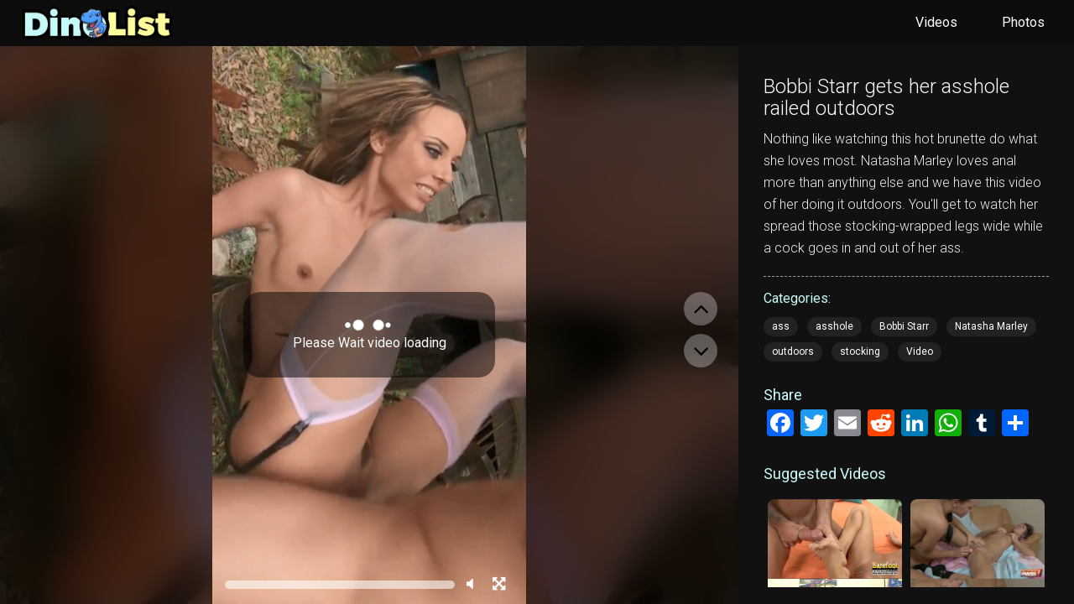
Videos (936, 22)
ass (781, 326)
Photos (1023, 22)
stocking (860, 351)
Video (919, 351)
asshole (834, 326)
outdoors (793, 351)
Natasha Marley (991, 326)
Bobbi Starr (904, 326)
